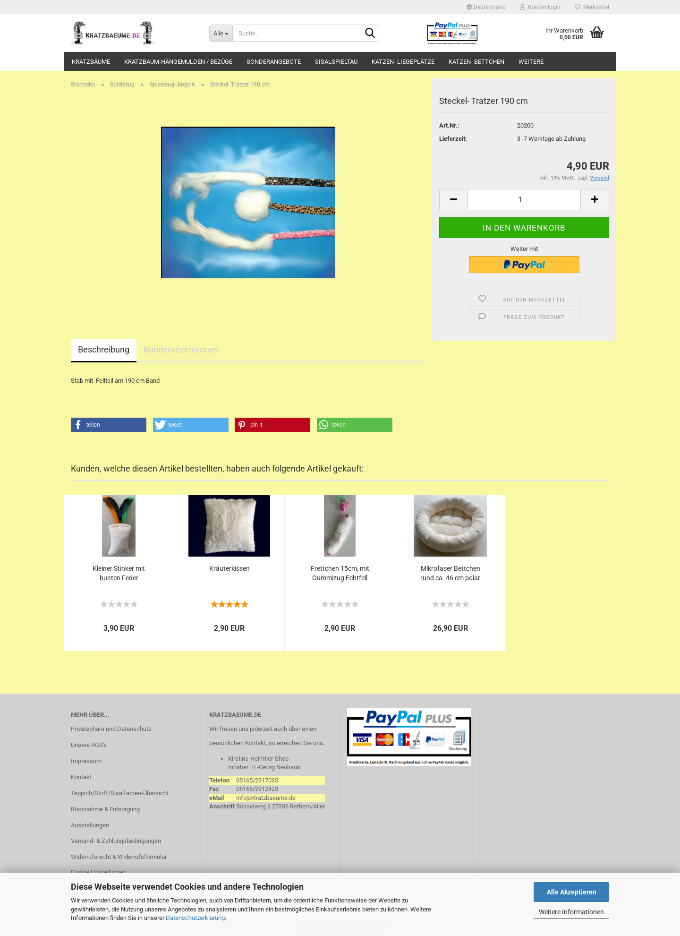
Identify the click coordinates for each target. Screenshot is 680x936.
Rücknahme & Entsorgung (105, 809)
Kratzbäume (91, 61)
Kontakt (81, 777)
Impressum (86, 760)
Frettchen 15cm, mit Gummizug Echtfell (340, 573)
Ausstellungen (90, 825)
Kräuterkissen (229, 568)
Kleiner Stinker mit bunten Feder (119, 573)
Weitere (531, 61)
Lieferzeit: (453, 138)
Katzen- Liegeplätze (403, 61)
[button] (108, 425)
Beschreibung (103, 349)
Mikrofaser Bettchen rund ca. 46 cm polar (450, 573)
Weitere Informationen (571, 912)
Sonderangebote (273, 61)
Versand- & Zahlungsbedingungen (116, 840)
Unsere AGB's (89, 744)
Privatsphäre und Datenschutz (111, 728)
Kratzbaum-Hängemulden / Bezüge (178, 61)
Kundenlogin (540, 7)
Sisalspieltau (336, 61)
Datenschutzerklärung (195, 917)
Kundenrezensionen (181, 349)
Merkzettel (592, 7)
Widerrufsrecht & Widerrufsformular (119, 856)
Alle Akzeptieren (571, 892)
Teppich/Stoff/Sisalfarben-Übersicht (120, 793)
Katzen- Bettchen (476, 61)
